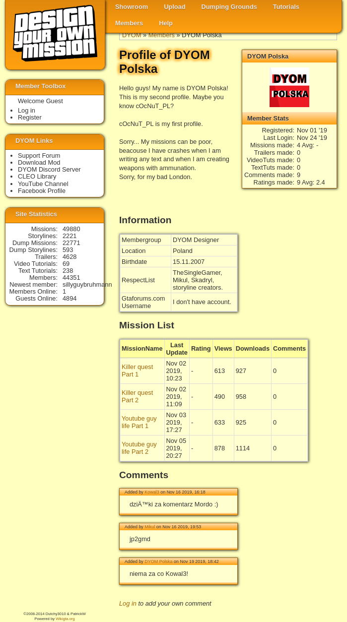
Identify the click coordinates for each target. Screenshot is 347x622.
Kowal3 (151, 492)
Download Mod (39, 162)
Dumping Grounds (229, 6)
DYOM (131, 35)
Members (129, 23)
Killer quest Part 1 (137, 370)
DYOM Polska (158, 561)
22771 (71, 243)
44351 (71, 277)
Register (30, 117)
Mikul (149, 526)
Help (166, 23)
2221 (69, 236)
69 (66, 263)
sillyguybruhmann (87, 284)
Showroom (131, 6)
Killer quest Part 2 (137, 396)
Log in (128, 603)
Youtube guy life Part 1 (139, 422)
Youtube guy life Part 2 (139, 447)
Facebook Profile (42, 190)
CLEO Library (37, 176)
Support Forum (39, 155)
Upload (174, 6)
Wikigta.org (65, 619)
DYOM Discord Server (49, 169)
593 (68, 249)
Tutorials (286, 6)
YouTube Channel (43, 183)
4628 (69, 256)
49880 (71, 229)
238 (68, 270)
